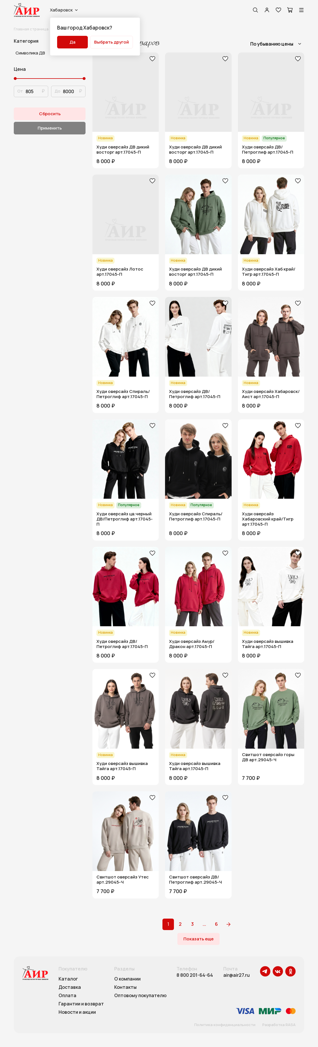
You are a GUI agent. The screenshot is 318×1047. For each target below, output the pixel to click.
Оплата (67, 996)
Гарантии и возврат (81, 1004)
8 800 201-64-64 (195, 975)
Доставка (70, 987)
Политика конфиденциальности (224, 1025)
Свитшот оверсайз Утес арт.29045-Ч (122, 879)
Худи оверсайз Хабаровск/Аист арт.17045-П (271, 394)
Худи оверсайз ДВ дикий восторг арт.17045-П (122, 149)
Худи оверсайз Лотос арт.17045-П (119, 272)
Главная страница (31, 29)
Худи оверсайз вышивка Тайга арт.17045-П (267, 644)
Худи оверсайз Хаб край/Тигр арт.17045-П (268, 272)
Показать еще (198, 939)
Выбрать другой (111, 42)
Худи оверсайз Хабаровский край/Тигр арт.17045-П (267, 519)
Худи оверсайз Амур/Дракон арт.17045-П (191, 644)
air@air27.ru (236, 975)
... (204, 924)
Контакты (125, 987)
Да (72, 42)
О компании (127, 979)
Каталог (68, 979)
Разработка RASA (279, 1025)
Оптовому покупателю (140, 996)
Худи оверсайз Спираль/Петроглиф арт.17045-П (123, 394)
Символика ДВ (30, 53)
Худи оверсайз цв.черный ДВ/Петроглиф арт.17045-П (124, 519)
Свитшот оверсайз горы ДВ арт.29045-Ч (268, 757)
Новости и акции (77, 1012)
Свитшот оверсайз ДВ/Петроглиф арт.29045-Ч (195, 879)
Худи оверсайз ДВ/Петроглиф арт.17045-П (267, 149)
